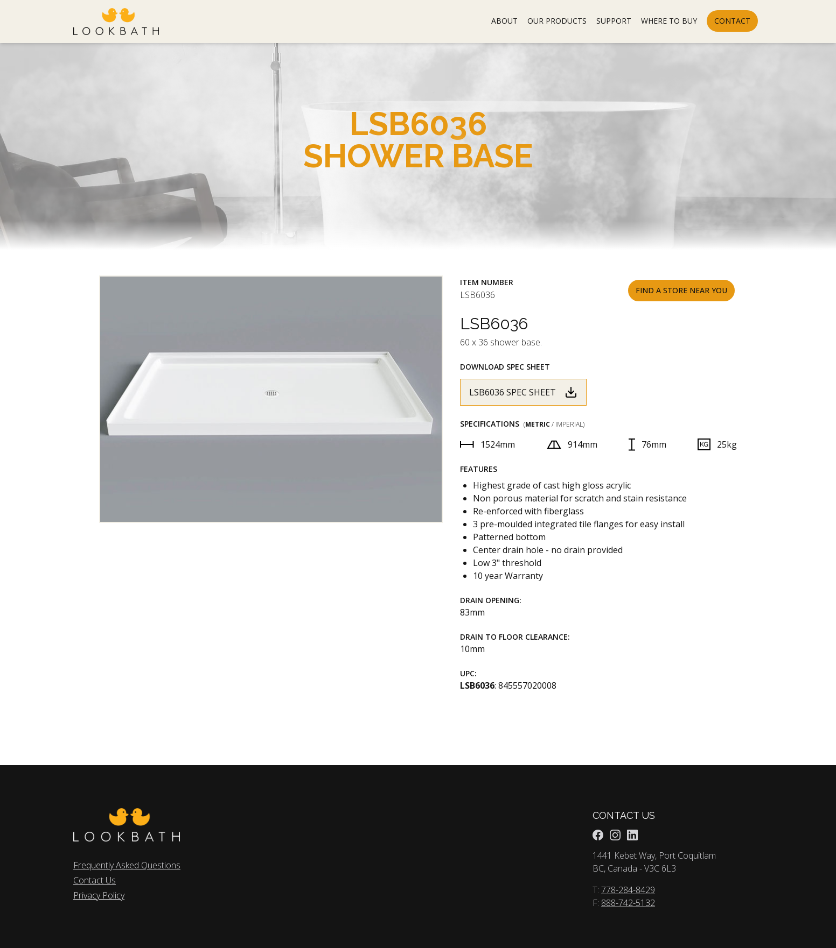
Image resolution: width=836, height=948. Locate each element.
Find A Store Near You (681, 290)
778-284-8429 (628, 890)
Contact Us (94, 880)
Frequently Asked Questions (126, 865)
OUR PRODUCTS (557, 21)
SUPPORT (613, 21)
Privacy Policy (98, 895)
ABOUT (504, 21)
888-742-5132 (628, 903)
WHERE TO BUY (669, 21)
